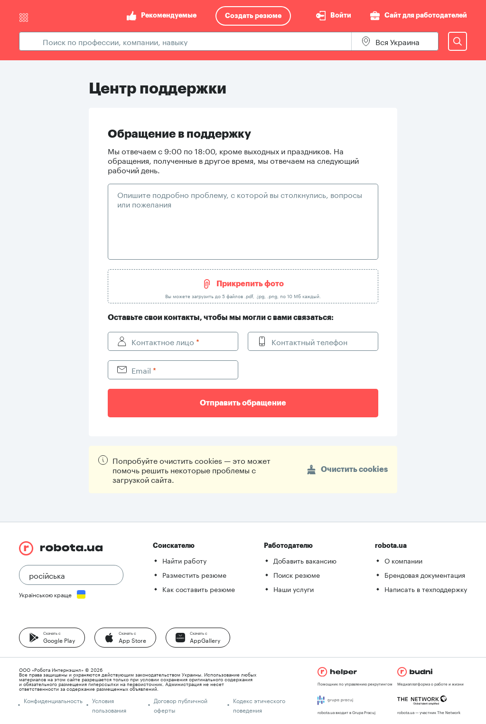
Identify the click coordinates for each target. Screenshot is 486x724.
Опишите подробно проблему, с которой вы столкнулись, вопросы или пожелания (239, 198)
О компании (403, 560)
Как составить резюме (198, 588)
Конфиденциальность (53, 700)
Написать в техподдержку (425, 588)
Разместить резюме (194, 574)
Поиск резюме (296, 574)
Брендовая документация (424, 574)
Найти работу (184, 560)
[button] (52, 638)
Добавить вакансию (304, 560)
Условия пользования (109, 705)
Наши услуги (293, 588)
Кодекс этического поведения (259, 705)
